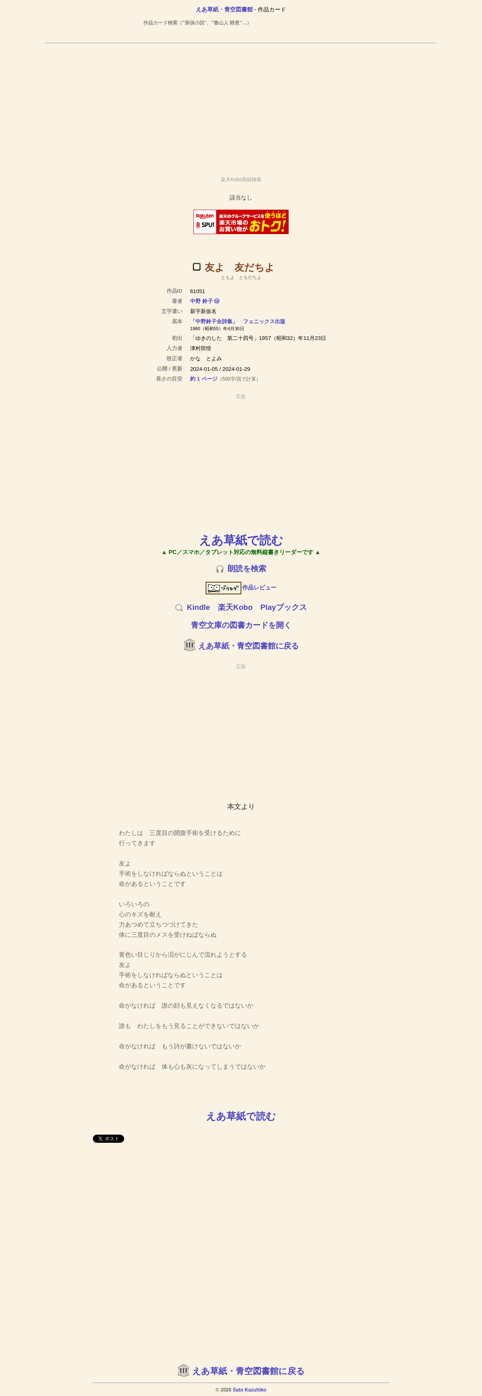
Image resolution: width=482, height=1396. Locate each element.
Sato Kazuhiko (250, 1390)
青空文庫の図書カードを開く (241, 625)
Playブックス (284, 607)
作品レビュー (241, 587)
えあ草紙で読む (241, 540)
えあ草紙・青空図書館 (224, 9)
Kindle (198, 607)
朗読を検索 (247, 568)
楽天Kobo (235, 607)
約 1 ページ (203, 379)
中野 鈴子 (201, 301)
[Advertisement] (241, 106)
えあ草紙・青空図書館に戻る (248, 646)
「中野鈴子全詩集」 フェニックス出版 (237, 321)
